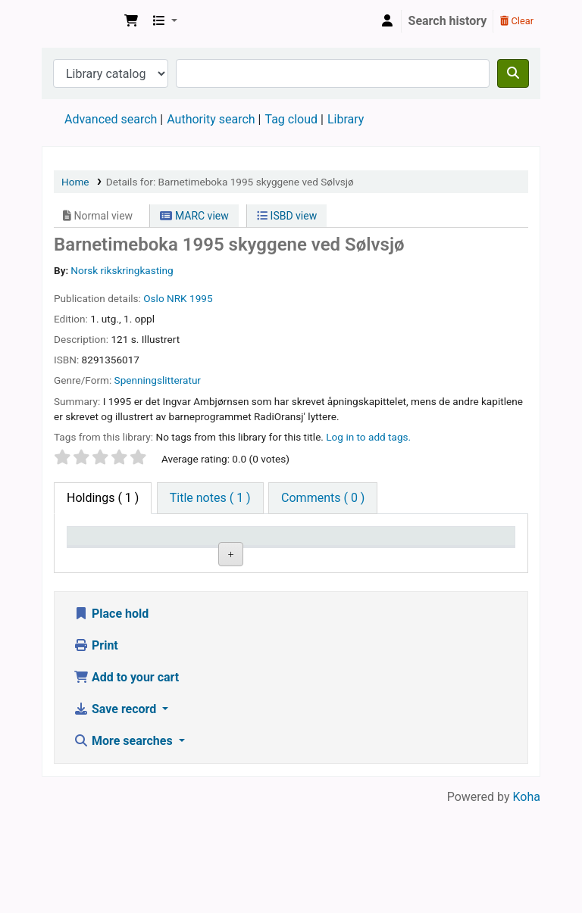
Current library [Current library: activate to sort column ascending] (170, 550)
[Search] (513, 73)
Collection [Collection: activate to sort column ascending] (250, 558)
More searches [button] (125, 847)
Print (96, 752)
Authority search (211, 119)
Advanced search (110, 119)
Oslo (153, 298)
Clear (517, 20)
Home (75, 182)
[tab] (210, 498)
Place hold (111, 720)
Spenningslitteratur (157, 380)
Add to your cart (126, 784)
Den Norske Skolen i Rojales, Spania (80, 21)
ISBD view (287, 216)
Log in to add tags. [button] (368, 437)
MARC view (194, 216)
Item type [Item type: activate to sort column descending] (100, 558)
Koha (526, 903)
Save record (116, 816)
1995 (201, 298)
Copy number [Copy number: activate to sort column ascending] (394, 550)
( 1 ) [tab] (103, 498)
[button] (131, 21)
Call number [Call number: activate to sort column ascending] (320, 550)
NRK (177, 298)
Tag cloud (291, 119)
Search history (447, 21)
